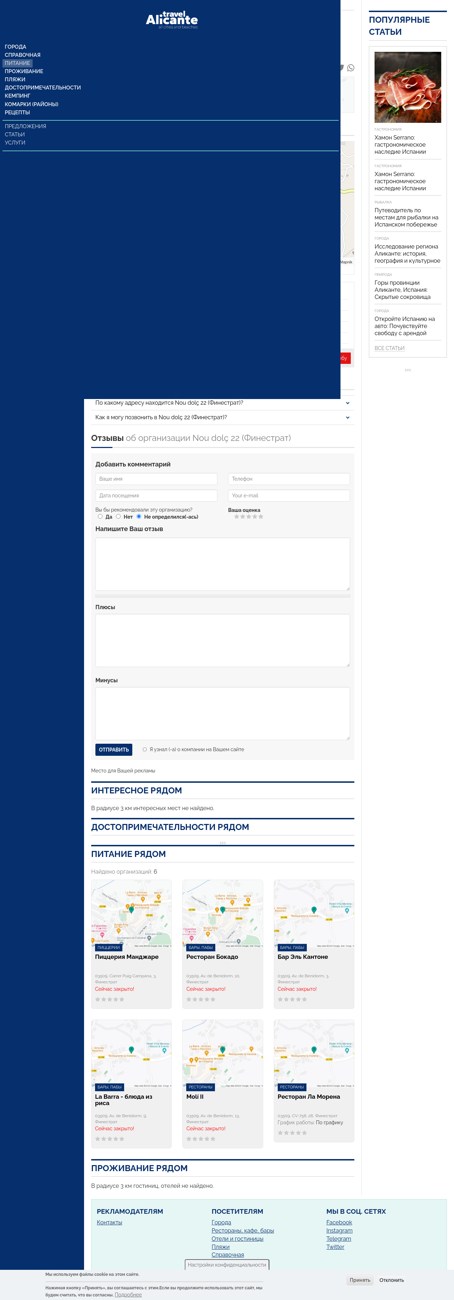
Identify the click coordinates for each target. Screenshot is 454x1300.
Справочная (23, 42)
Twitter (335, 1247)
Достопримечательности (42, 76)
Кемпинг (18, 85)
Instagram (339, 1230)
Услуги (16, 132)
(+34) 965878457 (121, 257)
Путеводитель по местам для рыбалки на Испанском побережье (406, 217)
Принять (360, 1280)
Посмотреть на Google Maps (138, 166)
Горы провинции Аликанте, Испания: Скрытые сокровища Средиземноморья (403, 293)
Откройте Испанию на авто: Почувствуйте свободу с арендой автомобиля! (405, 330)
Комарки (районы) (31, 93)
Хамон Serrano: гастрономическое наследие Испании (400, 144)
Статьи (15, 124)
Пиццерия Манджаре (127, 957)
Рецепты (17, 102)
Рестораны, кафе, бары (243, 1230)
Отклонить (392, 1280)
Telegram (338, 1238)
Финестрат (162, 157)
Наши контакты (117, 95)
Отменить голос (231, 516)
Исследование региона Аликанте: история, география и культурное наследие (407, 257)
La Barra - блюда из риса (123, 1100)
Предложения (26, 116)
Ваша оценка (244, 510)
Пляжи (15, 68)
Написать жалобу (326, 358)
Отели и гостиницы (238, 1238)
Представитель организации (133, 358)
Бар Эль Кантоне (303, 957)
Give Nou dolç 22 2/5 (243, 516)
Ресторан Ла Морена (309, 1096)
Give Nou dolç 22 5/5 (261, 516)
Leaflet (318, 261)
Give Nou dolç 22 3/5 (249, 516)
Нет (128, 517)
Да (109, 517)
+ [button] (232, 151)
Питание (18, 51)
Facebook (339, 1222)
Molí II (194, 1096)
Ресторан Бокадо (212, 957)
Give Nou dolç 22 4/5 (255, 516)
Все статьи (389, 348)
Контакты (109, 1222)
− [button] (232, 162)
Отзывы (106, 103)
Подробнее (128, 1295)
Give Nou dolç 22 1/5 (237, 516)
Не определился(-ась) (171, 517)
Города (16, 34)
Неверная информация (205, 358)
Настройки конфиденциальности (227, 1265)
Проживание (24, 59)
